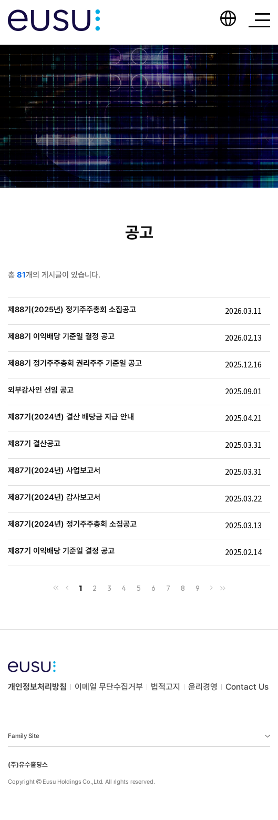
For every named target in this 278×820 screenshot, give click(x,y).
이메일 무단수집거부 (109, 687)
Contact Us (247, 687)
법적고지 (165, 687)
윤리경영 (203, 687)
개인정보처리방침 (37, 687)
